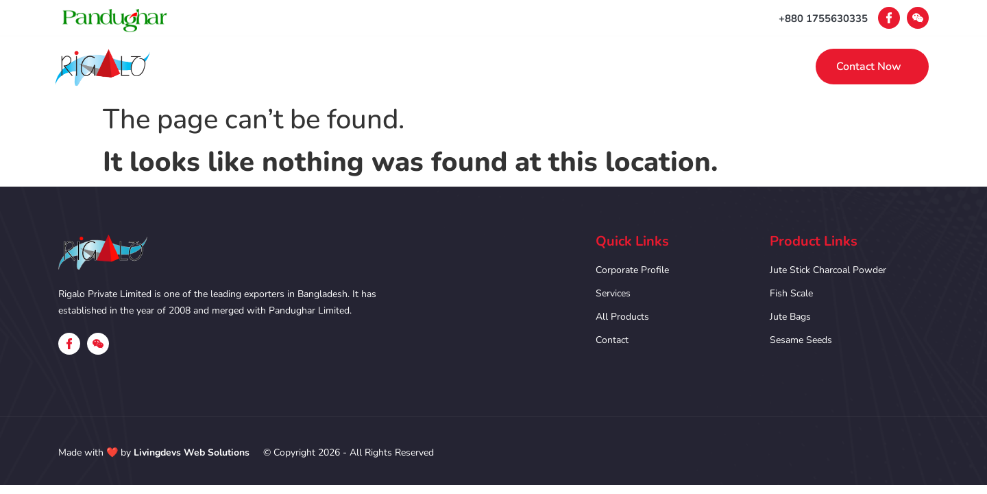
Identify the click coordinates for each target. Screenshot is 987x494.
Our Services (484, 66)
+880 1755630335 (823, 18)
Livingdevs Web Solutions (191, 452)
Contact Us (663, 66)
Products (576, 66)
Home (313, 66)
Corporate (390, 66)
